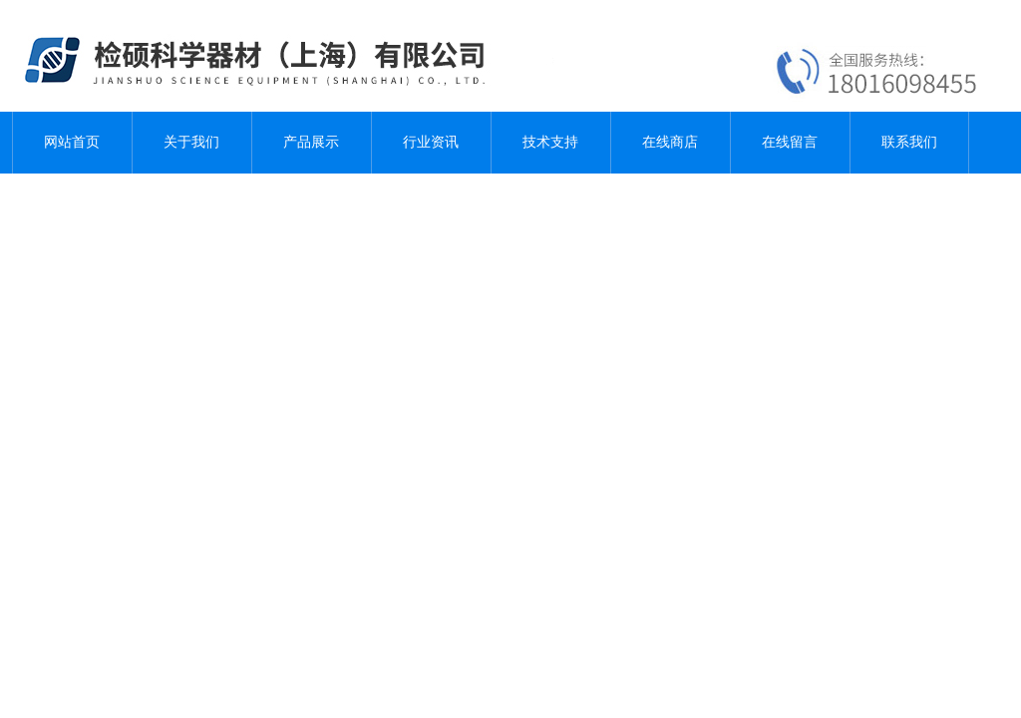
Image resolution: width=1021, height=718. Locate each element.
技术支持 (550, 142)
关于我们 (191, 142)
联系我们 (909, 142)
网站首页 (72, 142)
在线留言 (790, 142)
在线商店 (670, 142)
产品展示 (311, 142)
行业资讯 (431, 142)
